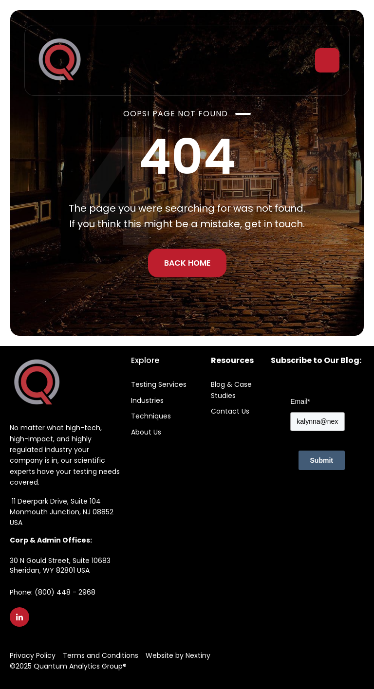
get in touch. (274, 224)
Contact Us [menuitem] (230, 411)
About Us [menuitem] (146, 432)
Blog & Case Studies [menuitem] (231, 390)
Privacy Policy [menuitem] (33, 655)
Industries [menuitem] (147, 400)
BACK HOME (187, 263)
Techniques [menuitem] (151, 416)
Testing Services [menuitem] (159, 384)
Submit (321, 460)
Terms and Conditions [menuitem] (100, 655)
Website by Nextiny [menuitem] (178, 655)
